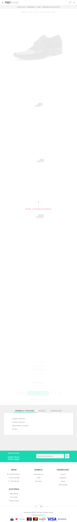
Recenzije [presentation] (42, 411)
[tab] (24, 411)
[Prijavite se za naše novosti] (50, 456)
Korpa (71, 2)
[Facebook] (36, 506)
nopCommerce (41, 515)
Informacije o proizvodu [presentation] (24, 411)
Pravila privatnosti (14, 500)
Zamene (63, 481)
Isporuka (63, 474)
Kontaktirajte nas (38, 474)
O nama (38, 478)
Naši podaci (38, 481)
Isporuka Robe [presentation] (56, 411)
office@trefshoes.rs (14, 474)
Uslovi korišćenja (63, 485)
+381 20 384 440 (14, 481)
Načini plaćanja (14, 494)
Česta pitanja (14, 497)
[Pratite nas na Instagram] (41, 506)
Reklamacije (63, 478)
